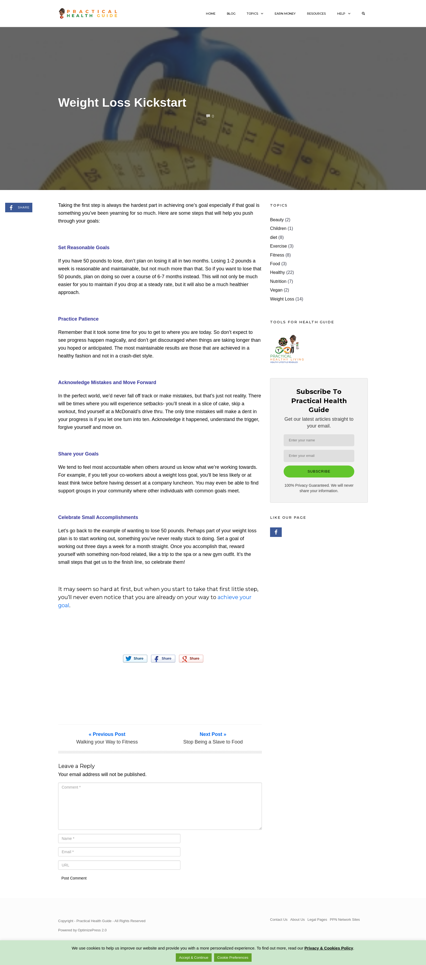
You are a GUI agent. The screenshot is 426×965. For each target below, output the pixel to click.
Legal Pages (317, 919)
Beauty (277, 219)
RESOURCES (316, 13)
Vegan (276, 289)
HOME (210, 13)
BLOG (231, 13)
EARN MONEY (285, 13)
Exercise (278, 245)
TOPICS (252, 13)
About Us (297, 919)
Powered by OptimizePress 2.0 (82, 930)
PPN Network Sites (345, 919)
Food (275, 263)
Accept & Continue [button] (193, 957)
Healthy (277, 272)
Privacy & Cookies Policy (329, 948)
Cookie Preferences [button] (232, 957)
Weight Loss (282, 298)
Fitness (277, 254)
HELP (341, 13)
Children (278, 228)
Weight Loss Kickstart (122, 102)
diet (273, 237)
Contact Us (278, 919)
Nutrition (278, 281)
